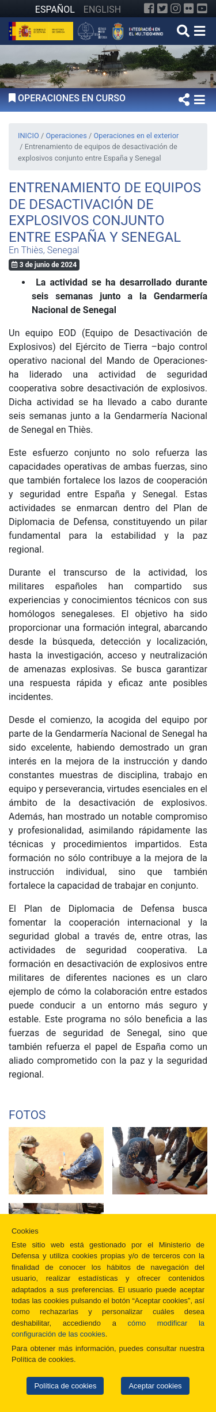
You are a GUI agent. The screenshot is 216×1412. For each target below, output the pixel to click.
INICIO (28, 135)
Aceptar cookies (154, 1385)
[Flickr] (189, 9)
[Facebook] (149, 9)
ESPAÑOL (55, 9)
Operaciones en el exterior (136, 135)
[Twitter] (162, 9)
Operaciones (66, 135)
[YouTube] (202, 9)
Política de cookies (65, 1385)
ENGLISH (102, 9)
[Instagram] (175, 9)
